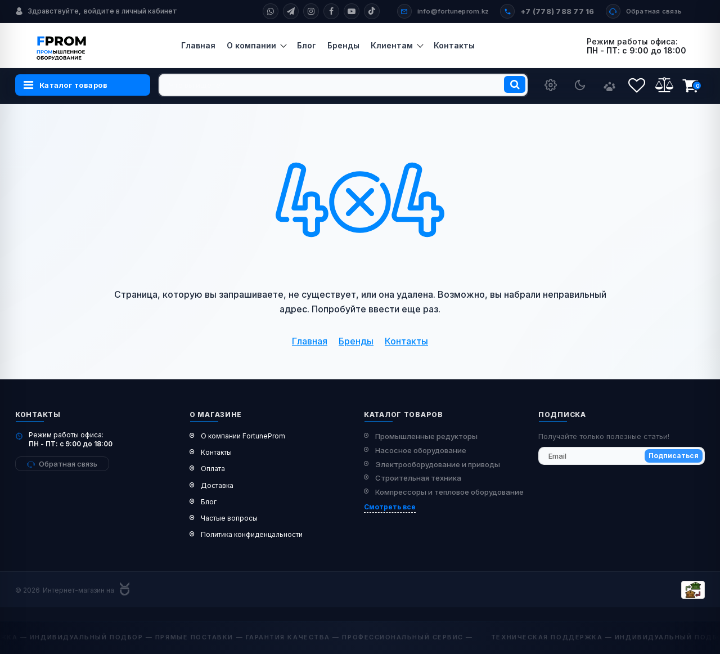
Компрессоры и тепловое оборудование (449, 491)
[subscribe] (621, 456)
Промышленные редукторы (426, 436)
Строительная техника (418, 477)
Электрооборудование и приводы (437, 464)
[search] (343, 85)
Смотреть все (390, 507)
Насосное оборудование (420, 450)
